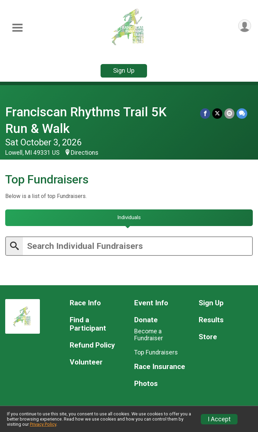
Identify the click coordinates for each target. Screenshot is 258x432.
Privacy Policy (43, 424)
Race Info (85, 303)
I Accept (219, 419)
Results (211, 320)
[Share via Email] (229, 113)
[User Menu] (244, 25)
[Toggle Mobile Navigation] (17, 28)
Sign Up (124, 70)
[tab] (129, 217)
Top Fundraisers (156, 352)
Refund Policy (92, 345)
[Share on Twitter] (217, 113)
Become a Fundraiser (148, 335)
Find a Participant (88, 324)
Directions (84, 152)
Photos (146, 384)
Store (208, 337)
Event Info (151, 303)
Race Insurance (159, 367)
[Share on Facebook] (205, 113)
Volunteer (86, 362)
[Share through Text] (242, 113)
